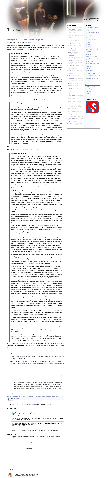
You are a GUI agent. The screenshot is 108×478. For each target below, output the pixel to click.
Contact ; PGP (89, 88)
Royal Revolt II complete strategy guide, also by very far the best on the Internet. (93, 32)
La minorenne (89, 70)
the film (15, 45)
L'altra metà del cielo (90, 35)
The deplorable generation (91, 72)
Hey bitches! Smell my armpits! (92, 63)
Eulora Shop (88, 91)
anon (69, 110)
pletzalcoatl (70, 43)
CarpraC (70, 70)
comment (34, 404)
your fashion (25, 99)
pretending (18, 49)
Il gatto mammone (90, 61)
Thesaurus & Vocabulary (91, 95)
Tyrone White (71, 52)
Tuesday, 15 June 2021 (20, 415)
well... (8, 347)
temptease (70, 75)
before (23, 356)
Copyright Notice (89, 89)
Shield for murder (89, 64)
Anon (69, 83)
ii (61, 45)
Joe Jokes (88, 44)
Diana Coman (71, 34)
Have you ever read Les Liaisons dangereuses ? (27, 39)
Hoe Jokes (88, 37)
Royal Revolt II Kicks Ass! (15, 396)
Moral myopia (89, 66)
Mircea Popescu (28, 42)
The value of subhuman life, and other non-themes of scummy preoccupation (43, 396)
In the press (88, 93)
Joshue (69, 123)
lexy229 (69, 105)
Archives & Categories (90, 86)
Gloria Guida (14, 365)
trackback (48, 404)
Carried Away (88, 46)
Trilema (13, 30)
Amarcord (88, 68)
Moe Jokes (88, 42)
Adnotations (16, 398)
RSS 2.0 (20, 404)
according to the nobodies (52, 47)
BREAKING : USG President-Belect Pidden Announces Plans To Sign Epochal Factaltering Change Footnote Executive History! (93, 77)
